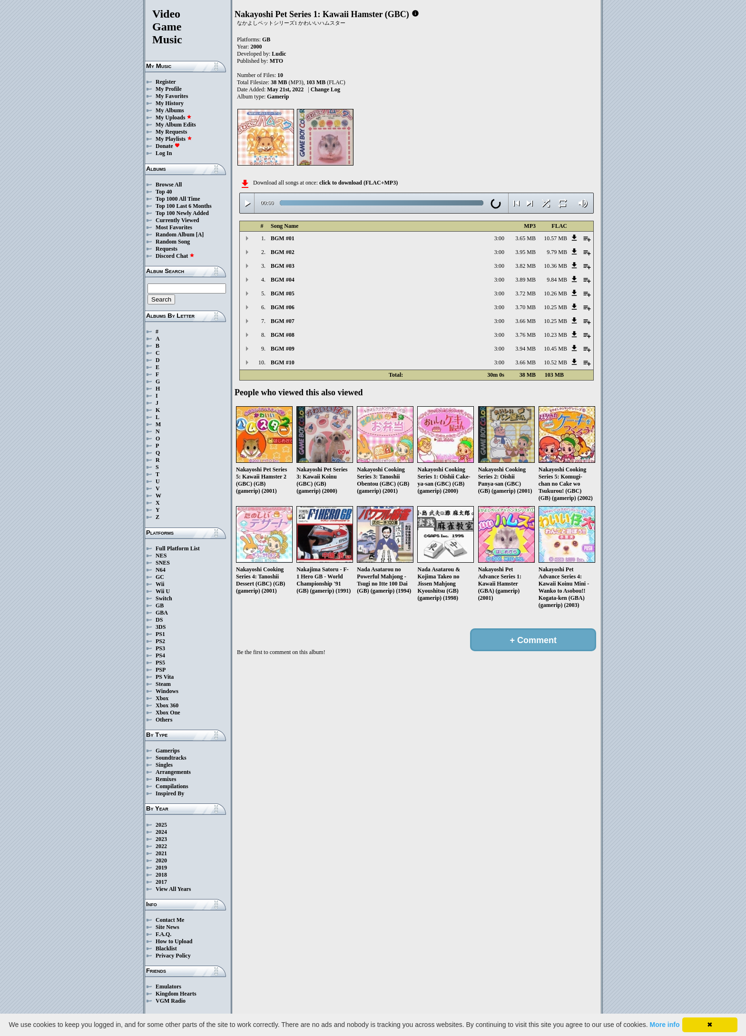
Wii (160, 584)
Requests (166, 248)
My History (170, 103)
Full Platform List (178, 548)
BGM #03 (282, 266)
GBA (162, 612)
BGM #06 (282, 307)
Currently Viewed (177, 220)
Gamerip (278, 96)
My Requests (171, 131)
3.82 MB (525, 266)
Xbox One (168, 712)
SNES (163, 562)
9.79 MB (557, 252)
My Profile (169, 89)
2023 (161, 839)
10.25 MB (555, 307)
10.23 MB (555, 335)
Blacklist (166, 948)
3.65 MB (525, 238)
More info (665, 1024)
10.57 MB (555, 238)
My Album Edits (176, 124)
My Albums (170, 110)
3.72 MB (525, 293)
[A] (200, 234)
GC (160, 577)
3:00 (499, 238)
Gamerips (168, 750)
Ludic (279, 53)
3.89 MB (525, 279)
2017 (161, 882)
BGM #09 (282, 348)
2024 (161, 832)
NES (161, 555)
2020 (161, 860)
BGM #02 (282, 252)
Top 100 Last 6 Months (184, 206)
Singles (164, 765)
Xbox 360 (167, 705)
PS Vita (165, 677)
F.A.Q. (163, 934)
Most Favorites (174, 227)
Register (166, 81)
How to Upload (174, 941)
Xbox (162, 698)
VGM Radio (171, 1000)
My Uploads (174, 117)
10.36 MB (555, 266)
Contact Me (170, 920)
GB (160, 605)
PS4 (160, 655)
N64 (161, 570)
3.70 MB (525, 307)
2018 (161, 874)
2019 (161, 867)
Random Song (173, 241)
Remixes (166, 779)
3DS (161, 627)
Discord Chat (175, 256)
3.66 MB (525, 321)
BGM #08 (282, 335)
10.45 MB (555, 348)
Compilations (172, 786)
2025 (161, 824)
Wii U (163, 591)
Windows (167, 691)
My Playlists (174, 139)
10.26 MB (555, 293)
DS (159, 619)
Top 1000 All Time (178, 198)
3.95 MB (525, 252)
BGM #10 (282, 362)
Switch (164, 598)
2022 (161, 846)
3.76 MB (525, 335)
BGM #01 (282, 238)
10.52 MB (555, 362)
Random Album (175, 234)
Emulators (168, 986)
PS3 (160, 648)
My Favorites (172, 96)
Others (164, 719)
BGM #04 (282, 279)
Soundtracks (171, 757)
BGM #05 (282, 293)
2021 (161, 853)
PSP (161, 669)
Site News (167, 927)
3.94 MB (525, 348)
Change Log (325, 89)
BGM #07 (282, 321)
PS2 (160, 641)
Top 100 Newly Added (182, 213)
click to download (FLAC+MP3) (358, 182)
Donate (168, 146)
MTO (276, 61)
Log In (164, 153)
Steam (163, 684)
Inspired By (170, 793)
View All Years (173, 889)
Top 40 (164, 191)
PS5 (160, 662)
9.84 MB (557, 279)
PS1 (160, 634)
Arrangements (173, 772)
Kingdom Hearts (176, 993)
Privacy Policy (173, 955)
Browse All (169, 184)
